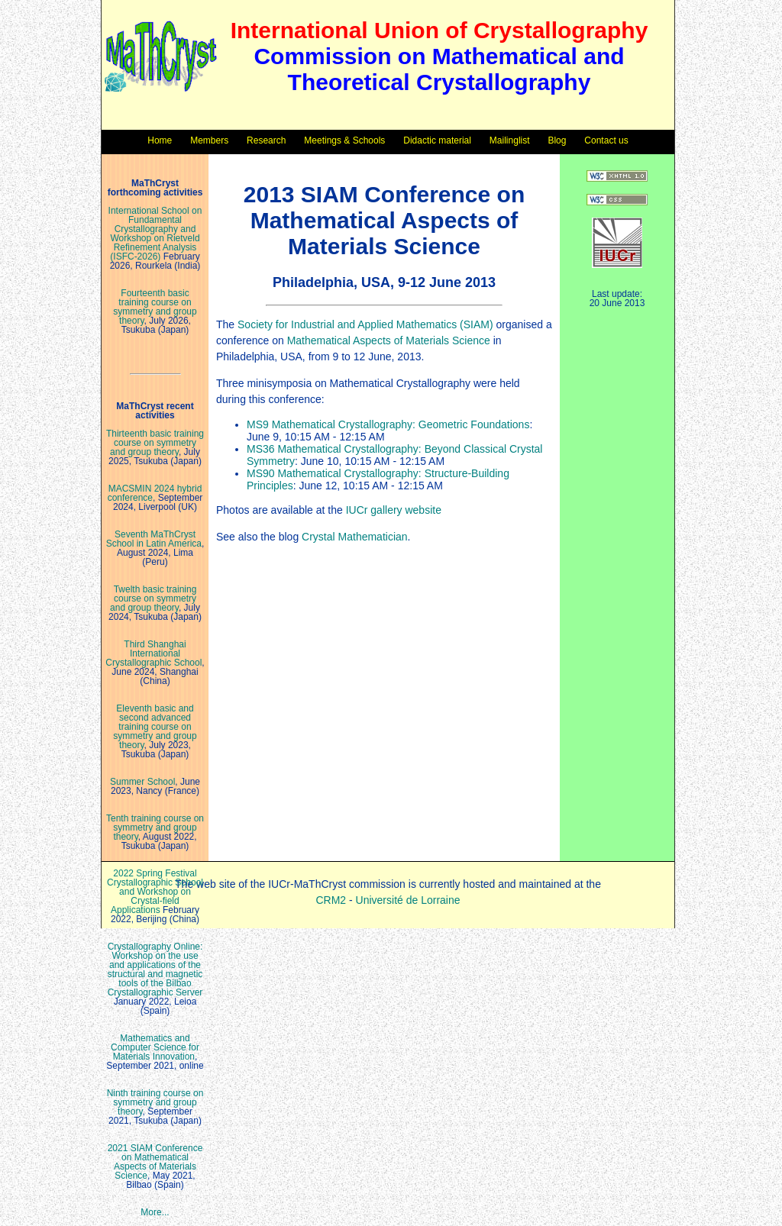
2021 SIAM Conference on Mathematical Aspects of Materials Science (155, 1162)
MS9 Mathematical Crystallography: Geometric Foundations (388, 424)
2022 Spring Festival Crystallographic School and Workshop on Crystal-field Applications (155, 891)
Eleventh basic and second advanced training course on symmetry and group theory (154, 726)
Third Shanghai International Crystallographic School (153, 653)
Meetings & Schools (344, 140)
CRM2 (330, 900)
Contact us (606, 140)
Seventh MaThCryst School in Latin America (154, 539)
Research (266, 140)
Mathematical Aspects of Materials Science (388, 340)
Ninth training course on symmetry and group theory (155, 1102)
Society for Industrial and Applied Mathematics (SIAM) (365, 324)
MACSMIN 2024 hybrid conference (155, 493)
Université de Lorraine (408, 900)
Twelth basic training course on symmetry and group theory (153, 598)
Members (209, 140)
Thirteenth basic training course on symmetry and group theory (155, 442)
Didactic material (437, 140)
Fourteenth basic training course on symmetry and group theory (154, 307)
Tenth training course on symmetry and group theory (155, 827)
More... (155, 1212)
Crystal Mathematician (355, 537)
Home (159, 140)
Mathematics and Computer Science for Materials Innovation (155, 1047)
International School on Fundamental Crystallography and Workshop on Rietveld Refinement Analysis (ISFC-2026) (155, 233)
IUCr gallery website (393, 510)
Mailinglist (510, 140)
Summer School (142, 781)
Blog (557, 140)
